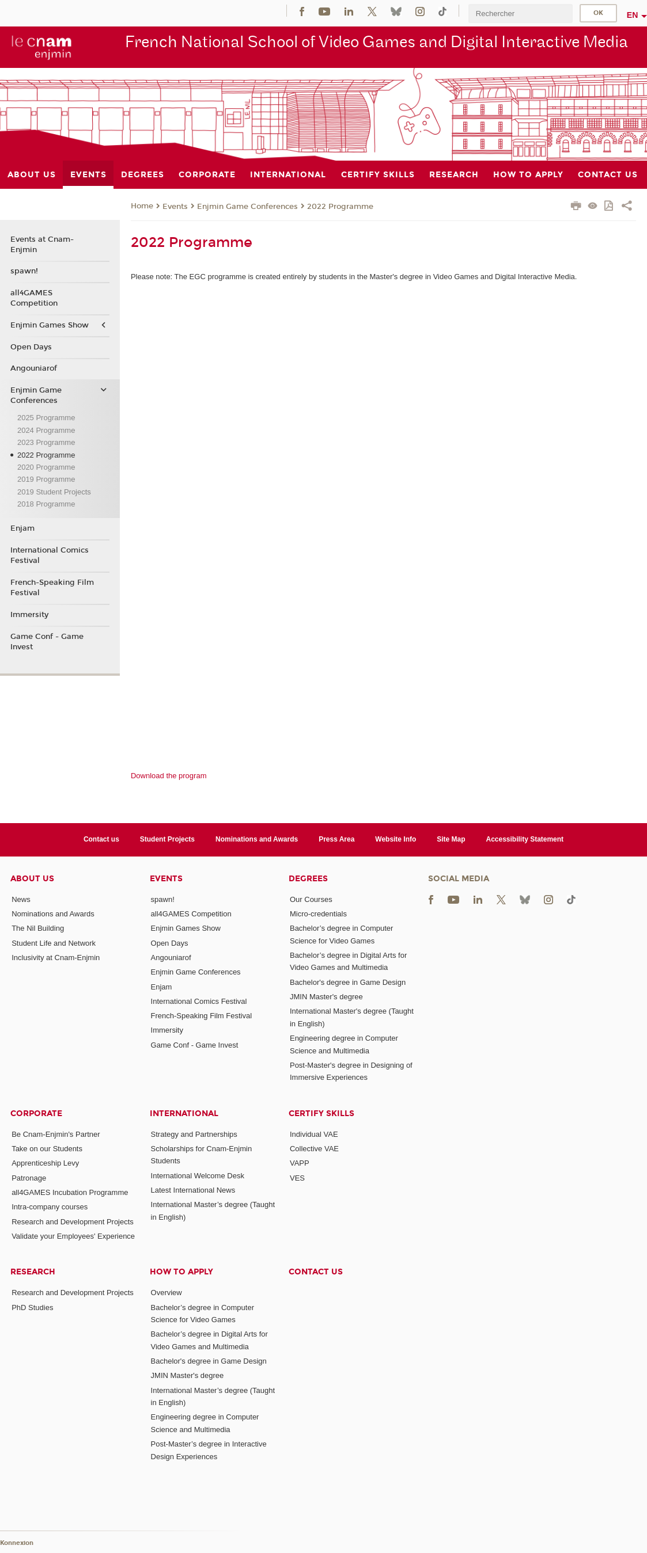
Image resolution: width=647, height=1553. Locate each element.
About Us (32, 879)
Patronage (29, 1178)
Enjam (22, 528)
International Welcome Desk (197, 1175)
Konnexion (16, 1543)
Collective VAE (314, 1148)
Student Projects (167, 839)
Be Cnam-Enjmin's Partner (56, 1134)
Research (32, 1272)
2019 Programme (46, 479)
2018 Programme (46, 504)
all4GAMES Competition (34, 298)
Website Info (395, 839)
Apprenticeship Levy (45, 1163)
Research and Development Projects (73, 1221)
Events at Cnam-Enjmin (42, 244)
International (184, 1113)
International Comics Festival (49, 555)
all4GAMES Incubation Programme (70, 1192)
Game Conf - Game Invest (47, 642)
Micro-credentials (318, 913)
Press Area (336, 839)
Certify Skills (321, 1113)
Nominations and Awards (256, 839)
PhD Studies (32, 1307)
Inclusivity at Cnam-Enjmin (56, 957)
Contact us (101, 839)
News (21, 899)
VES (297, 1178)
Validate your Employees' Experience (73, 1236)
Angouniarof (33, 368)
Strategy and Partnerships (194, 1134)
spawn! (24, 271)
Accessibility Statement (525, 839)
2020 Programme (46, 467)
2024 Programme (46, 430)
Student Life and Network (54, 943)
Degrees (308, 879)
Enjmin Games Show (49, 325)
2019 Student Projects (54, 492)
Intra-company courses (50, 1206)
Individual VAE (314, 1134)
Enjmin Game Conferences (247, 206)
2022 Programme (340, 206)
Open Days (31, 347)
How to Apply (181, 1272)
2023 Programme (46, 442)
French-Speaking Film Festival (52, 587)
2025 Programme (46, 417)
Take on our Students (47, 1148)
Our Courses (311, 899)
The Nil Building (38, 928)
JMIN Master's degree (326, 996)
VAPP (299, 1163)
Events (175, 206)
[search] (520, 13)
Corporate (36, 1113)
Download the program (169, 775)
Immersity (29, 614)
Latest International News (193, 1190)
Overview (166, 1292)
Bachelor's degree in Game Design (348, 982)
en (632, 15)
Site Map (451, 839)
